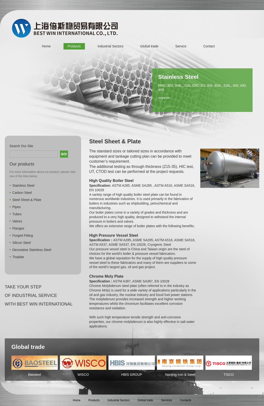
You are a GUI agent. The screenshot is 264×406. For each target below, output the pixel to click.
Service (180, 46)
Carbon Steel (22, 193)
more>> (164, 98)
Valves (17, 221)
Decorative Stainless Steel (31, 250)
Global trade (149, 46)
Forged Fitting (22, 235)
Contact (209, 46)
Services (166, 400)
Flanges (18, 228)
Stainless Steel (23, 185)
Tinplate (18, 257)
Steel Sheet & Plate (26, 200)
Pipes (16, 207)
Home (46, 46)
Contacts (185, 400)
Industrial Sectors (110, 46)
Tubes (16, 214)
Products (74, 46)
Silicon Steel (21, 243)
